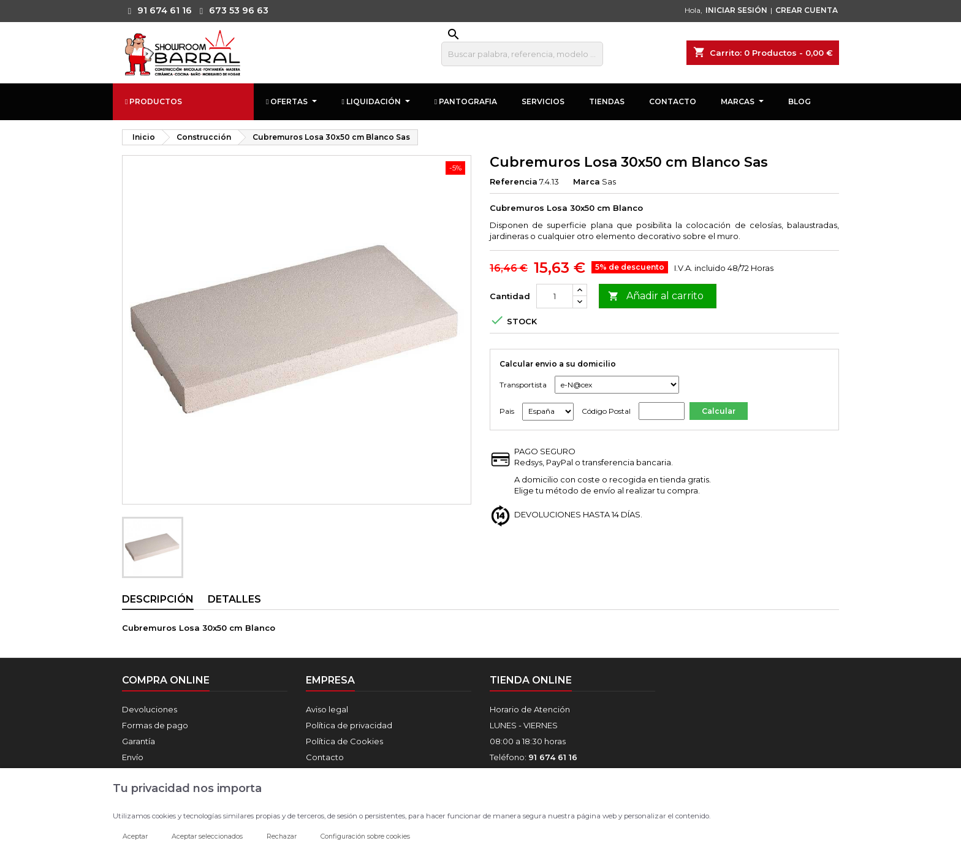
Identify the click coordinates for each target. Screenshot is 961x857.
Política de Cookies (344, 741)
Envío (132, 757)
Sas (609, 181)
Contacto (325, 757)
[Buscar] (522, 54)
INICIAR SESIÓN (736, 10)
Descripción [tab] (158, 599)
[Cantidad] (554, 296)
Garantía (138, 741)
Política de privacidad (349, 725)
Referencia (513, 181)
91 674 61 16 (157, 10)
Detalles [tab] (234, 599)
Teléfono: (533, 757)
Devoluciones (149, 709)
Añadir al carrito (656, 296)
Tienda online (531, 680)
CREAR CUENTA (806, 10)
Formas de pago (155, 725)
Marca (586, 181)
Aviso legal (327, 709)
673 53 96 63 (231, 10)
